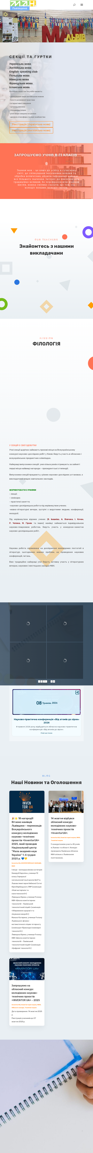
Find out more (46, 733)
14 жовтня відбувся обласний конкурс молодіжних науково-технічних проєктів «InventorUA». (64, 825)
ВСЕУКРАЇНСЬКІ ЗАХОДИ (31, 863)
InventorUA (16, 863)
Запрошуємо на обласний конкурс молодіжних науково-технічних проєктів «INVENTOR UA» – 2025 (26, 993)
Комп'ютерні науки (29, 1005)
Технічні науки (31, 1007)
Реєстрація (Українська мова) (31, 124)
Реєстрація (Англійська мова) (31, 130)
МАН (13, 866)
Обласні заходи (18, 1007)
